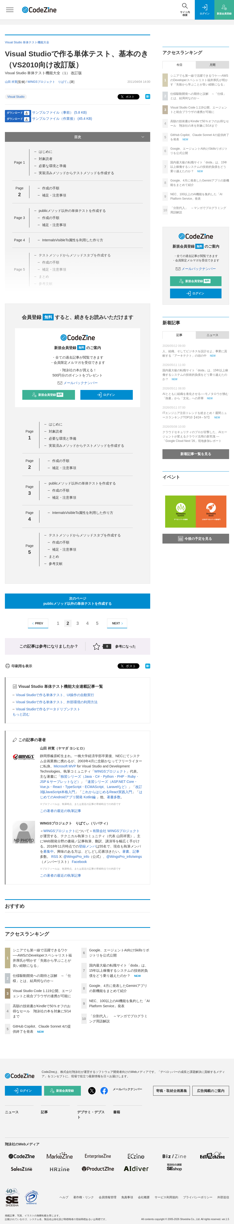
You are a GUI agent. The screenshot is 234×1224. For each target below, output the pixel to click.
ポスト (127, 96)
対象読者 (45, 159)
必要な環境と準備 (52, 166)
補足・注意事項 (54, 195)
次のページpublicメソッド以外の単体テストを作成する (77, 601)
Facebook (79, 862)
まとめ (54, 556)
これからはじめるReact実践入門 (107, 792)
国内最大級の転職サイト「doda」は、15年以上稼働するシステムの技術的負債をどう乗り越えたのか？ (118, 970)
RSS (54, 857)
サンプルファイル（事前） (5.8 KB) (59, 112)
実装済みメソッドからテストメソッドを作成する (76, 173)
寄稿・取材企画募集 (171, 1091)
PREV (37, 623)
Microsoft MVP (65, 766)
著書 (125, 851)
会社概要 (144, 1197)
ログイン (106, 394)
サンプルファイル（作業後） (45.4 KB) (62, 119)
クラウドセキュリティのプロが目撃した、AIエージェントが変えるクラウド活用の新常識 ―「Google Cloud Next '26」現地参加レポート (194, 436)
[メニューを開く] (10, 10)
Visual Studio (16, 96)
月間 (212, 65)
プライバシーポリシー (197, 1197)
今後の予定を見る (195, 538)
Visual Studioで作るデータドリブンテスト (48, 709)
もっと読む (21, 714)
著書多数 (114, 797)
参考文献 (55, 564)
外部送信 (223, 1197)
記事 (136, 851)
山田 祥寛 (11, 82)
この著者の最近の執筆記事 (60, 811)
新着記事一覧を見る (195, 454)
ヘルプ (64, 1197)
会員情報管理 (107, 1197)
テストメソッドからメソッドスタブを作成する (85, 535)
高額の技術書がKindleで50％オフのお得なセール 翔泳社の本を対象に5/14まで (42, 1011)
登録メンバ (87, 846)
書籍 (116, 1112)
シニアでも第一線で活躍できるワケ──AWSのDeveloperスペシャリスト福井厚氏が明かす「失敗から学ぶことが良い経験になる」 (199, 80)
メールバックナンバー (78, 383)
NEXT (118, 623)
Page (19, 162)
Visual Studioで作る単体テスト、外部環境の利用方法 (57, 702)
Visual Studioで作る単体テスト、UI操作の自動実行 (55, 695)
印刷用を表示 (18, 666)
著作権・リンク (83, 1197)
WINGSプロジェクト (110, 771)
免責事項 (127, 1197)
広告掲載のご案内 (210, 1091)
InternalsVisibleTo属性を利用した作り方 (72, 240)
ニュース (212, 335)
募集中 (48, 851)
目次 (110, 136)
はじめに (45, 152)
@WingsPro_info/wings (124, 857)
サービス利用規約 (166, 1197)
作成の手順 (50, 188)
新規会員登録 (47, 394)
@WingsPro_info (76, 857)
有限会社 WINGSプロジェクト (116, 831)
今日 (179, 65)
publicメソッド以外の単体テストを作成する (72, 211)
